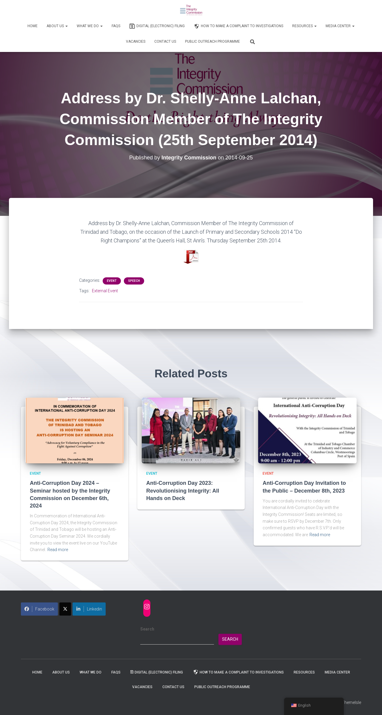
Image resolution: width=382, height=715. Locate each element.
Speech (134, 280)
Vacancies (135, 41)
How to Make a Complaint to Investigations (238, 26)
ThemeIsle (351, 702)
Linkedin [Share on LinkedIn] (89, 609)
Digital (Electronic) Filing (157, 26)
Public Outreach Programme (212, 41)
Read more (57, 549)
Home (32, 26)
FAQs (116, 26)
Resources (304, 26)
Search (147, 629)
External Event (105, 290)
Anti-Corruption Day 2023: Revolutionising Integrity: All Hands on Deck (182, 490)
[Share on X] (65, 609)
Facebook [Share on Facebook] (39, 609)
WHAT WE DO (90, 26)
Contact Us (165, 41)
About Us (57, 26)
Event (112, 280)
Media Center (340, 26)
